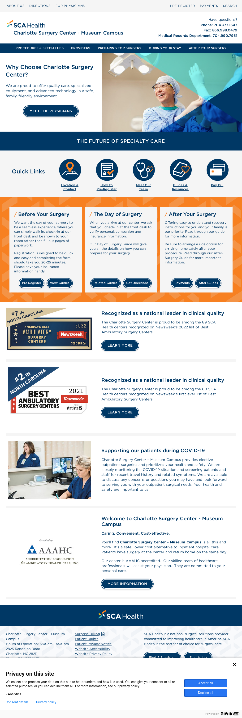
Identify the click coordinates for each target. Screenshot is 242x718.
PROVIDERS (80, 48)
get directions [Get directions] (137, 283)
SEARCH (230, 6)
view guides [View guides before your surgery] (59, 283)
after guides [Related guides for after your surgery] (208, 283)
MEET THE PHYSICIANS (51, 111)
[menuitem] (15, 6)
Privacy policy (46, 702)
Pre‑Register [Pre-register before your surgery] (31, 283)
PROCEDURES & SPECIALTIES (40, 48)
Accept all (205, 683)
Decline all (205, 693)
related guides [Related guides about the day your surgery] (105, 283)
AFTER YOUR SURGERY (208, 48)
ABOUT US (15, 6)
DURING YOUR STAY (165, 48)
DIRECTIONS (40, 6)
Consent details (17, 702)
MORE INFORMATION (127, 591)
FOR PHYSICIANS (70, 6)
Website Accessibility (92, 656)
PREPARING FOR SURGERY (119, 48)
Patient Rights (86, 646)
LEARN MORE (120, 346)
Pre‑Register (182, 6)
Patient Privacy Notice (93, 651)
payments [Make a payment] (182, 283)
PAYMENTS (209, 6)
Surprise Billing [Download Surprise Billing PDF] (90, 641)
